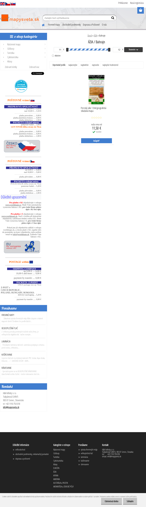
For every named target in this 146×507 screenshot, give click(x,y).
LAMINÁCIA (6, 341)
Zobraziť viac (34, 67)
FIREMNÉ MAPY (8, 315)
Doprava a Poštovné (91, 24)
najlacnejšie (72, 64)
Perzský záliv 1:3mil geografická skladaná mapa (93, 110)
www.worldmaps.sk (9, 216)
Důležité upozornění (13, 197)
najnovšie (95, 64)
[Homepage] (41, 24)
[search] (113, 18)
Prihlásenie (123, 3)
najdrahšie (85, 64)
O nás (104, 24)
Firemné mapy (54, 24)
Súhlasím (130, 501)
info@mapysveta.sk (11, 407)
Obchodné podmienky (71, 24)
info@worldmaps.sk (21, 234)
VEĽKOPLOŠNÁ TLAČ (10, 328)
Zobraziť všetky (11, 67)
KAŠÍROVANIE (7, 354)
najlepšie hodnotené (110, 64)
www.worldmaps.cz (13, 205)
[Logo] (19, 18)
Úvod (90, 35)
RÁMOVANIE (7, 367)
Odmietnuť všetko (111, 501)
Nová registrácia (137, 3)
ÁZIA (95, 35)
